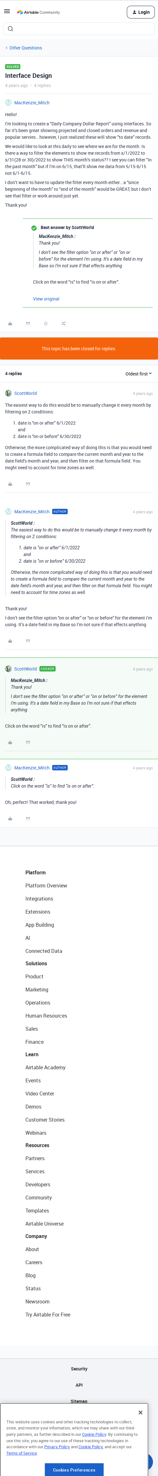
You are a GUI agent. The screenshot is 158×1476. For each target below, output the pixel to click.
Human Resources (46, 1015)
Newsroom (37, 1301)
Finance (34, 1041)
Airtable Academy (45, 1067)
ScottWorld (25, 393)
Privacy (79, 1417)
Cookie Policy (94, 1457)
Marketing (36, 989)
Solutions (36, 963)
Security (79, 1369)
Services (35, 1171)
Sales (31, 1028)
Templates (37, 1210)
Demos (33, 1106)
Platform (35, 872)
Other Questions (26, 48)
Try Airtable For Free (47, 1314)
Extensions (37, 911)
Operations (37, 1002)
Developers (37, 1184)
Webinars (35, 1132)
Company (36, 1236)
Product (34, 976)
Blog (30, 1275)
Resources (37, 1145)
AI (27, 937)
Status (33, 1288)
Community (38, 1197)
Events (33, 1080)
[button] (7, 13)
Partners (35, 1158)
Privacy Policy (57, 1469)
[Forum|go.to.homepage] (38, 12)
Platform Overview (46, 885)
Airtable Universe (44, 1223)
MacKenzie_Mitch (32, 103)
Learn (31, 1054)
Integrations (39, 898)
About (32, 1249)
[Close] (141, 1435)
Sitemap (79, 1401)
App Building (39, 924)
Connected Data (43, 950)
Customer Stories (45, 1119)
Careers (33, 1262)
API (79, 1385)
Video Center (39, 1093)
